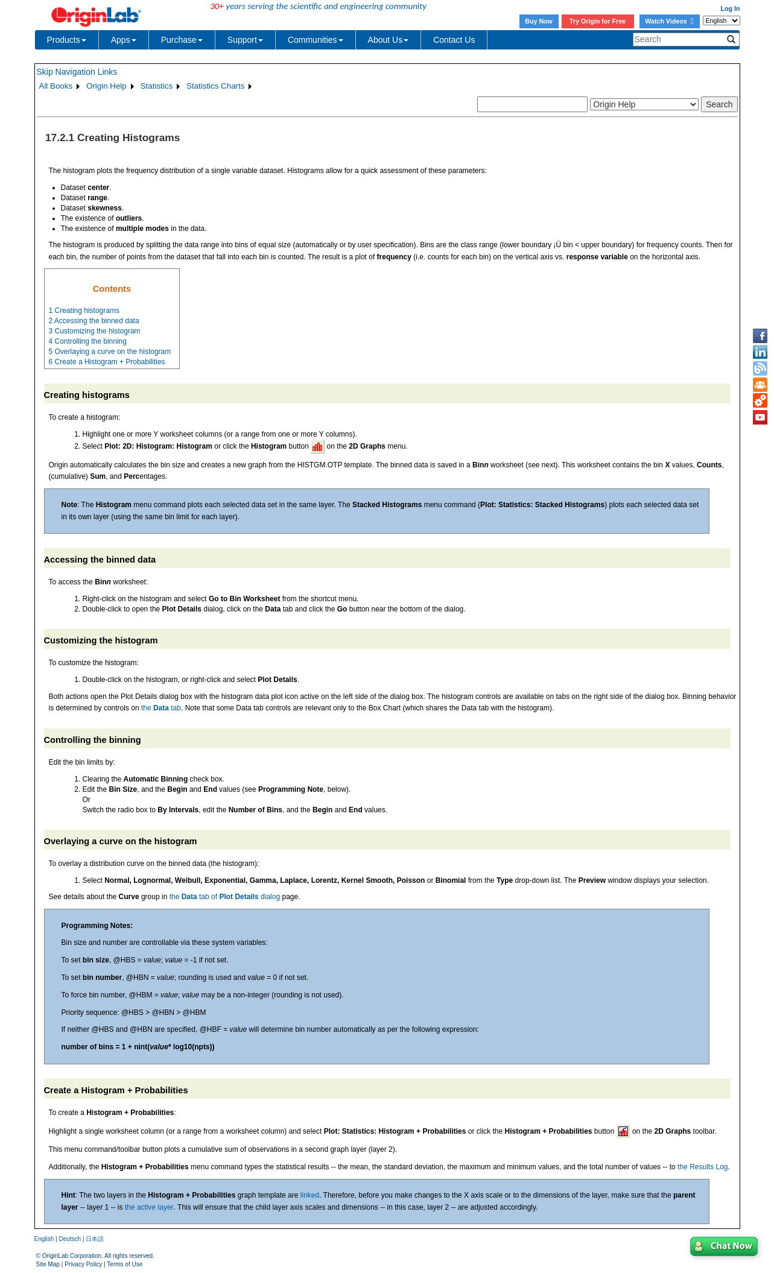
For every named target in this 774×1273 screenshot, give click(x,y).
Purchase (182, 40)
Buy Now (539, 21)
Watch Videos (669, 21)
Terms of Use (124, 1264)
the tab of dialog (225, 896)
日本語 (95, 1239)
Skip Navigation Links (77, 72)
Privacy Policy (83, 1264)
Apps (123, 40)
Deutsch (70, 1239)
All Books (56, 85)
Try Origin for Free (597, 21)
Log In (730, 8)
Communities (315, 40)
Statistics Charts (215, 85)
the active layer (149, 1207)
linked (309, 1195)
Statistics (157, 85)
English (44, 1239)
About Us (388, 40)
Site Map (48, 1264)
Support (245, 40)
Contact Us (454, 40)
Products (66, 40)
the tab (161, 708)
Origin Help (106, 85)
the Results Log (702, 1167)
